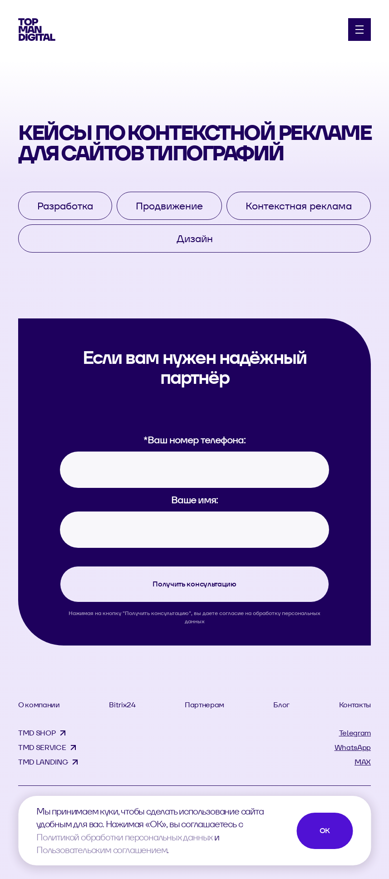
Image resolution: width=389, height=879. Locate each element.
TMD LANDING (43, 762)
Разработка (65, 205)
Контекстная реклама (299, 205)
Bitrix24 (122, 705)
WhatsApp (353, 747)
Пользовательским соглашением (101, 850)
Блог (281, 705)
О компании (39, 705)
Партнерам (204, 705)
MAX (363, 762)
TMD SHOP (36, 733)
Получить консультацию (194, 584)
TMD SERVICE (42, 747)
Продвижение (169, 205)
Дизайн (195, 238)
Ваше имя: (194, 500)
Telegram (355, 733)
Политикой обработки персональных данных (124, 837)
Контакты (355, 705)
